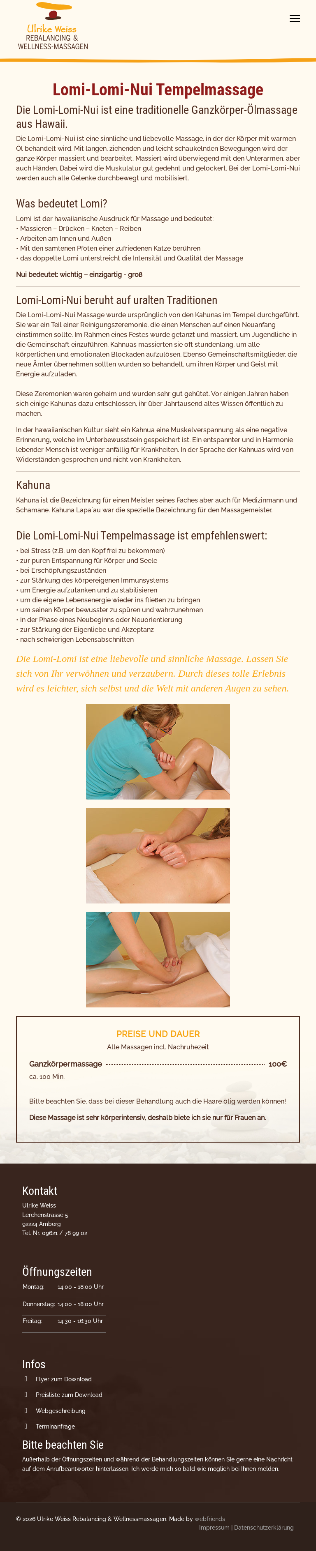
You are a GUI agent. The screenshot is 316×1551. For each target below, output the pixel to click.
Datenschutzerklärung (264, 1527)
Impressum (214, 1527)
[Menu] (295, 18)
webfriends (210, 1519)
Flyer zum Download (64, 1379)
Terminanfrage (55, 1426)
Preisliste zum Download (69, 1395)
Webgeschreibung (61, 1411)
